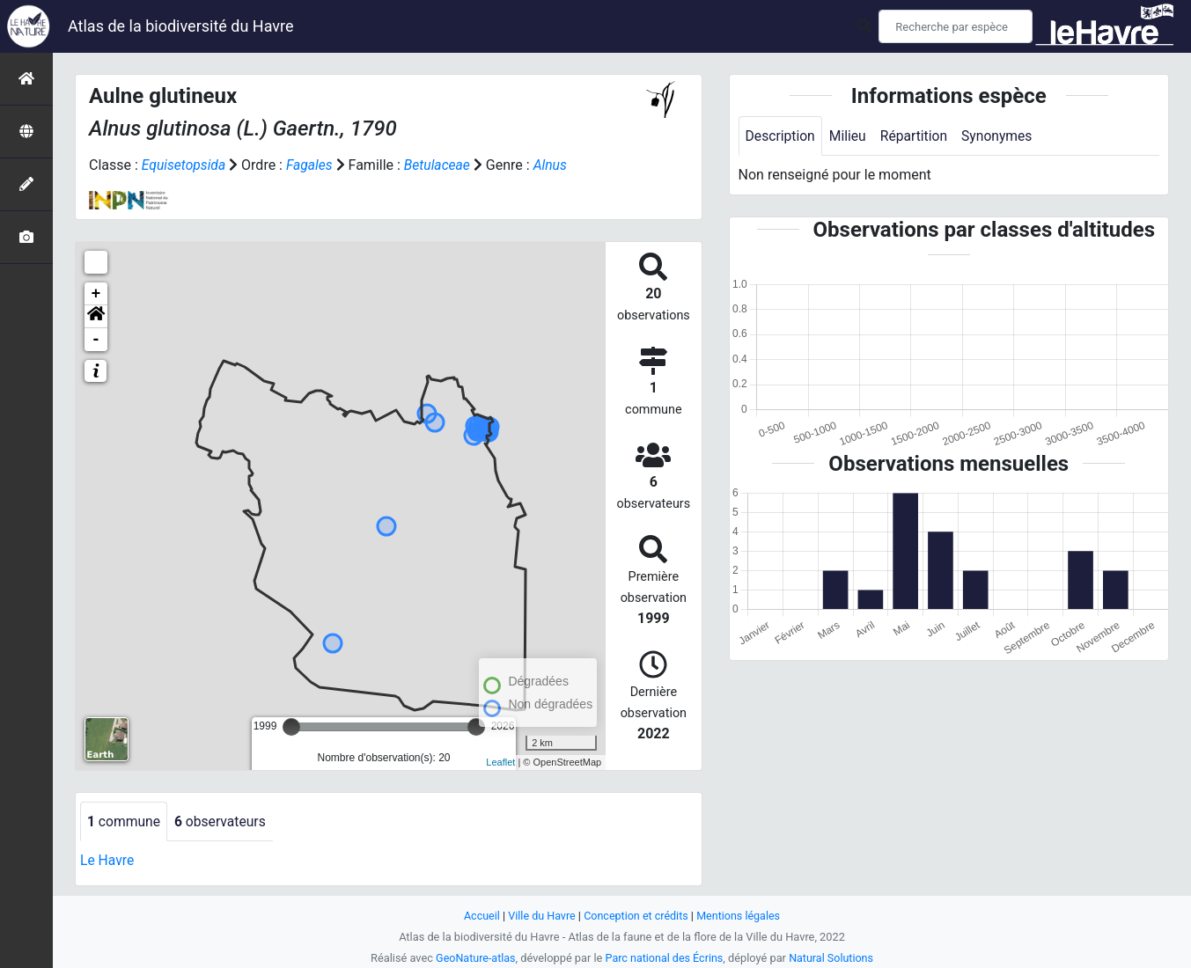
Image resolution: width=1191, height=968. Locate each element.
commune (124, 821)
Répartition (917, 136)
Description (781, 136)
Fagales (311, 165)
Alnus (555, 165)
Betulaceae (440, 165)
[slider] (291, 727)
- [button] (96, 339)
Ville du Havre (540, 915)
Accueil (478, 915)
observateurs (222, 821)
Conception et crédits (636, 915)
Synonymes (1002, 136)
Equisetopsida (185, 165)
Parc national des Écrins (664, 957)
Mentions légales (740, 915)
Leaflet (500, 762)
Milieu (850, 136)
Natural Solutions (833, 957)
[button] (96, 316)
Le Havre (108, 861)
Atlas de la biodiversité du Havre (181, 26)
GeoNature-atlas (474, 957)
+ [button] (96, 293)
